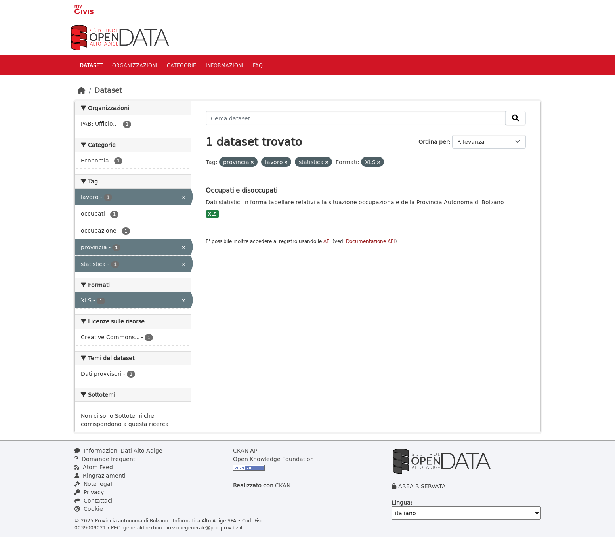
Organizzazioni (134, 65)
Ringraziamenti (100, 475)
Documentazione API (370, 241)
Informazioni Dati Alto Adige (118, 450)
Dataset (91, 65)
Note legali (94, 484)
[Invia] (515, 118)
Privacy (89, 492)
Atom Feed (93, 467)
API (327, 241)
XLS (212, 214)
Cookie (88, 509)
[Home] (82, 90)
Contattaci (93, 500)
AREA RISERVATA (422, 486)
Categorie (181, 65)
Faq (258, 65)
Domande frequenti (105, 459)
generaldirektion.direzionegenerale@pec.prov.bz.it (183, 527)
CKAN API (246, 450)
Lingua (401, 502)
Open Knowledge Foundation (273, 459)
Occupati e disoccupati (241, 190)
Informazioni (224, 65)
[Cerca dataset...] (356, 118)
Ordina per (433, 142)
